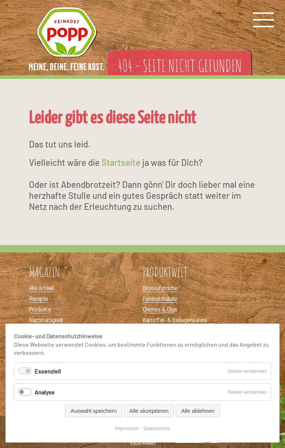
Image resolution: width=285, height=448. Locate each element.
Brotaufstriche (160, 288)
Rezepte (38, 298)
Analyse (44, 392)
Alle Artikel (41, 288)
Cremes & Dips (160, 309)
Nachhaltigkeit (46, 320)
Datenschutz (156, 428)
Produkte (40, 309)
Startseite (121, 162)
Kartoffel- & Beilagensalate (175, 320)
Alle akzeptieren (149, 411)
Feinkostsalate (160, 298)
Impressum (127, 428)
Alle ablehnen (198, 411)
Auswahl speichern (93, 411)
